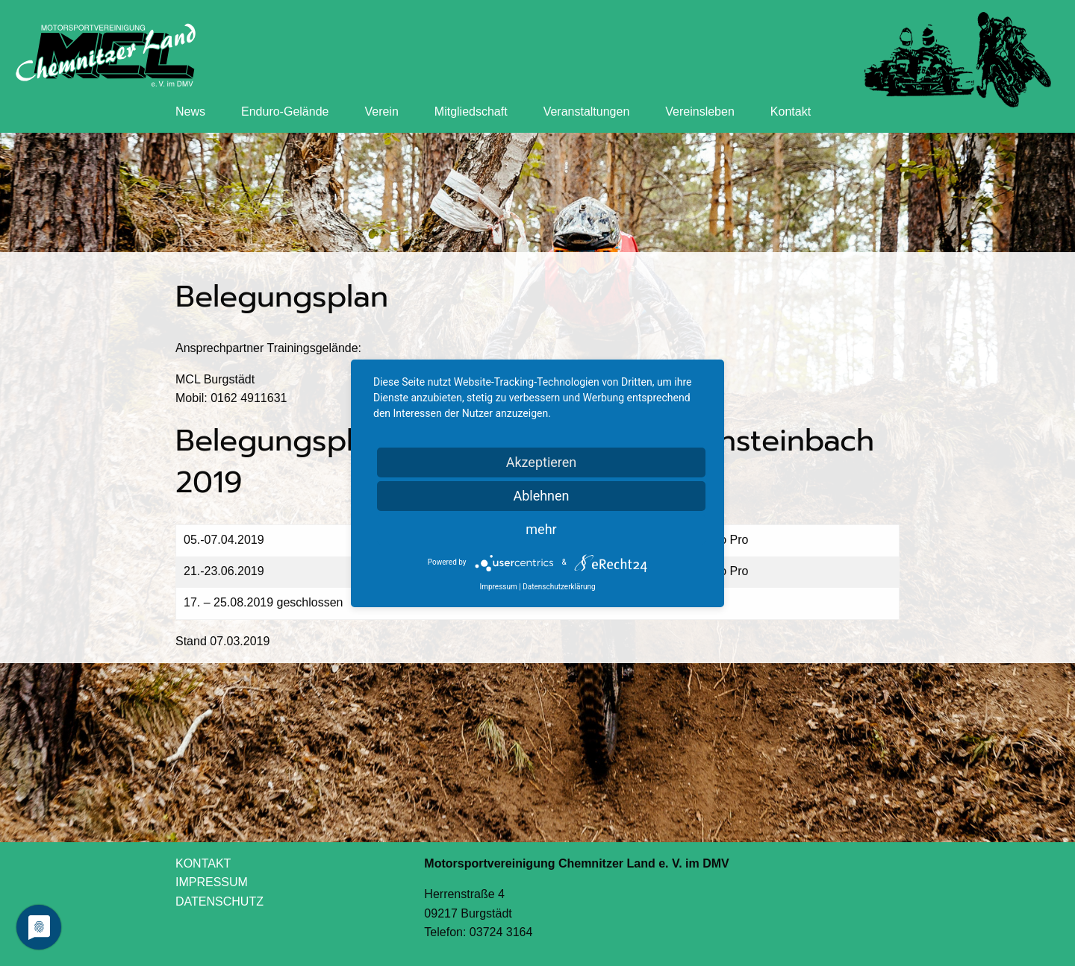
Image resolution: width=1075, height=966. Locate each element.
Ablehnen (541, 496)
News (190, 111)
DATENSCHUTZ (219, 901)
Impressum (498, 587)
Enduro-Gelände (284, 111)
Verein (381, 111)
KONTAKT (203, 863)
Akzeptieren (541, 462)
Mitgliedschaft (471, 111)
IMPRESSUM (211, 882)
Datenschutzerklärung (559, 587)
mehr (541, 529)
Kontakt (790, 111)
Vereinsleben (700, 111)
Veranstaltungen (586, 111)
